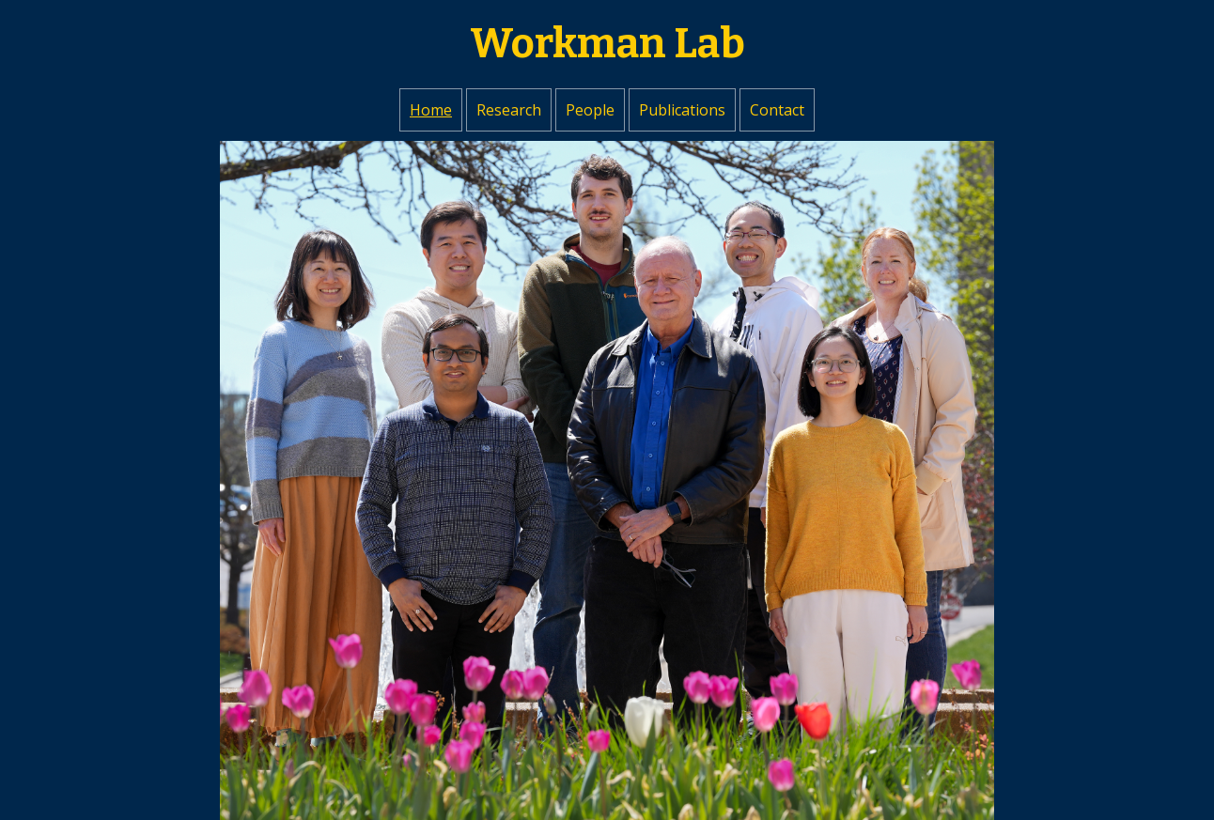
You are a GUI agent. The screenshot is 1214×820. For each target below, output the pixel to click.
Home (431, 110)
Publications (682, 110)
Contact (777, 110)
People (590, 110)
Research (508, 110)
